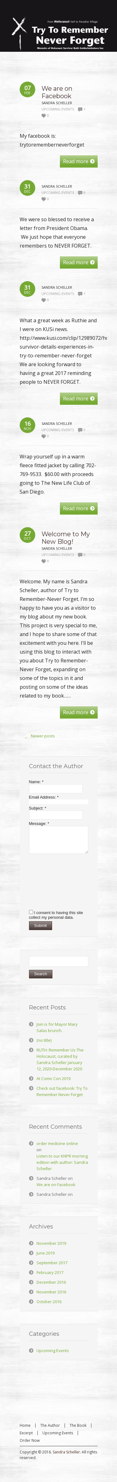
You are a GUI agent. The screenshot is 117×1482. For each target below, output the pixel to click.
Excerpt (26, 1433)
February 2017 (50, 1272)
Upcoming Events (57, 109)
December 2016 (51, 1282)
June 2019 (46, 1253)
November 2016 (51, 1292)
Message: (39, 823)
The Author (50, 1425)
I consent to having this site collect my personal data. (56, 915)
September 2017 (52, 1262)
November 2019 (51, 1243)
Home (25, 1425)
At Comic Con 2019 (54, 1078)
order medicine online (57, 1143)
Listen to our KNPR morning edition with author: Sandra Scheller (62, 1162)
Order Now (30, 1440)
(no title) (44, 1040)
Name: (36, 781)
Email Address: (44, 797)
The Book (78, 1425)
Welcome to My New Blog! (65, 537)
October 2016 (49, 1301)
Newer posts (38, 737)
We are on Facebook (56, 92)
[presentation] (54, 881)
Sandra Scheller (66, 1452)
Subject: (37, 808)
